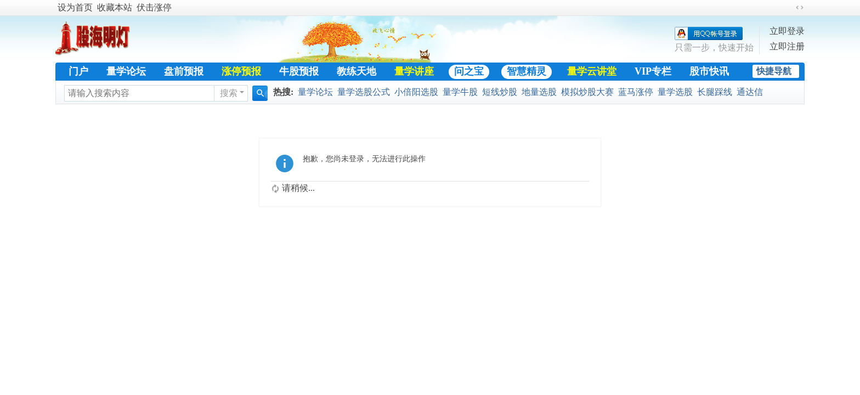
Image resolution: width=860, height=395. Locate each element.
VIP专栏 (653, 71)
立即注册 (787, 46)
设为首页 (75, 7)
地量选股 (539, 92)
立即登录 (787, 31)
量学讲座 (414, 71)
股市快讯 (709, 71)
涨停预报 (241, 71)
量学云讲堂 (591, 71)
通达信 (750, 92)
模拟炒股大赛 (587, 92)
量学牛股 (460, 92)
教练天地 (356, 71)
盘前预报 (183, 71)
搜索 (228, 93)
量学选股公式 (363, 92)
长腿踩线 (714, 92)
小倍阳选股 (416, 92)
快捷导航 (773, 71)
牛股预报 (299, 71)
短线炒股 (499, 92)
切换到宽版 (800, 8)
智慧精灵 (526, 71)
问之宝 (469, 71)
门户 (78, 71)
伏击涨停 (154, 7)
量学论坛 (126, 71)
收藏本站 (114, 7)
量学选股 (675, 92)
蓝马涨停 (635, 92)
